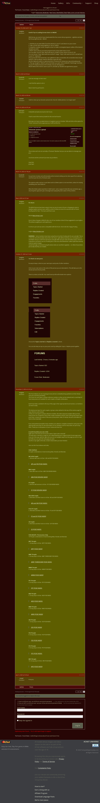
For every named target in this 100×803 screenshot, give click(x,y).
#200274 (81, 28)
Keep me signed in (25, 720)
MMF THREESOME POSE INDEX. (41, 562)
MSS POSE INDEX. (37, 601)
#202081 (81, 74)
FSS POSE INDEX (36, 640)
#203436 (81, 254)
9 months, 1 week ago (53, 16)
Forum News (25, 10)
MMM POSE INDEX (37, 575)
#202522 (81, 198)
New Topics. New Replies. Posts (58, 12)
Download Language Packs (45, 797)
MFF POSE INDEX (36, 549)
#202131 (81, 107)
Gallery (60, 3)
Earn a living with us (42, 790)
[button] (82, 3)
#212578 (81, 675)
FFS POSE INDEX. (36, 654)
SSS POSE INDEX (36, 627)
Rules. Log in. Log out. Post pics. (76, 12)
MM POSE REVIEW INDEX (39, 477)
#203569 (81, 389)
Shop (96, 3)
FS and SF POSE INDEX (38, 516)
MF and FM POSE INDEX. (39, 464)
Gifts (68, 3)
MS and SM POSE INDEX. (39, 503)
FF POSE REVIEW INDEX (39, 490)
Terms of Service (48, 761)
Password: (21, 714)
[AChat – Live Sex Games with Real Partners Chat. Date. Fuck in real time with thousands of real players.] (6, 3)
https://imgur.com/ (38, 216)
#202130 (81, 95)
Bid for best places (41, 800)
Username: (21, 708)
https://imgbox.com (38, 231)
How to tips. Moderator (42, 12)
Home (53, 3)
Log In (77, 725)
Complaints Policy (44, 768)
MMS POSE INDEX (37, 614)
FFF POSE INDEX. (36, 588)
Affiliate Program (41, 793)
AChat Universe (91, 741)
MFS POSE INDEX (36, 667)
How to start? (40, 786)
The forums (18, 10)
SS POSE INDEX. (36, 529)
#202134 (81, 172)
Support (88, 3)
